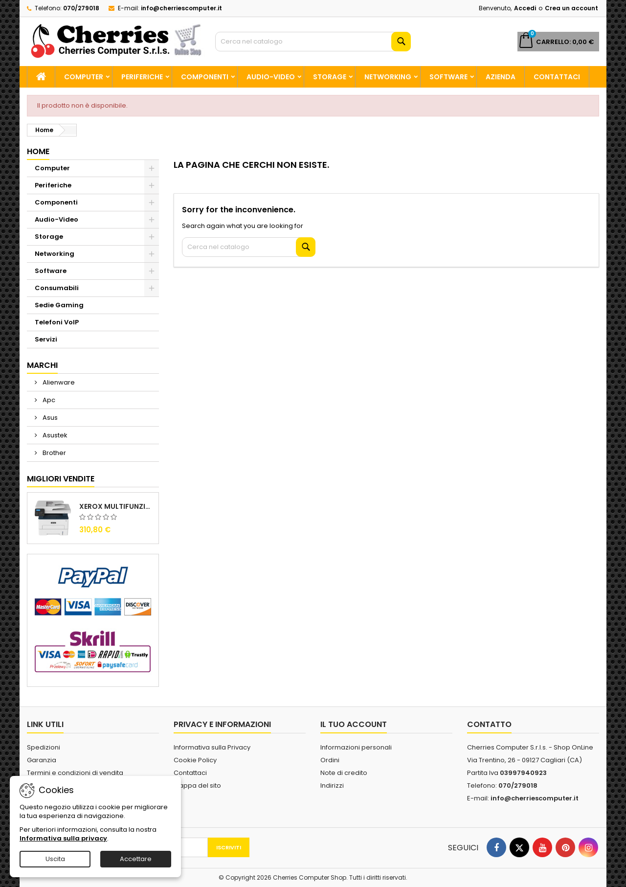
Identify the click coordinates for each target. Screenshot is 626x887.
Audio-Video (270, 77)
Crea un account (571, 8)
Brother (53, 452)
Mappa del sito (197, 785)
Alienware (58, 382)
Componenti (204, 77)
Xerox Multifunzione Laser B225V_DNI (117, 506)
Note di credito (343, 772)
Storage (329, 77)
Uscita (55, 859)
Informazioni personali (356, 747)
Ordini (329, 760)
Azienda (500, 77)
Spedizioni (43, 747)
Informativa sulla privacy (63, 838)
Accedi (525, 8)
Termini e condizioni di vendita (75, 772)
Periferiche (142, 77)
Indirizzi (332, 785)
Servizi (46, 339)
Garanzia (41, 760)
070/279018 (81, 8)
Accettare (136, 859)
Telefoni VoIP (57, 322)
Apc (48, 400)
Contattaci (557, 77)
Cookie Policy (195, 760)
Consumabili (57, 288)
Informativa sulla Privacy (212, 747)
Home (38, 151)
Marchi (42, 365)
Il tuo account (353, 724)
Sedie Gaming (59, 305)
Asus (49, 417)
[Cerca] (313, 41)
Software (448, 77)
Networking (387, 77)
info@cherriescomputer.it (181, 8)
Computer (83, 77)
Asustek (54, 435)
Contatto (489, 724)
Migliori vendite (60, 478)
